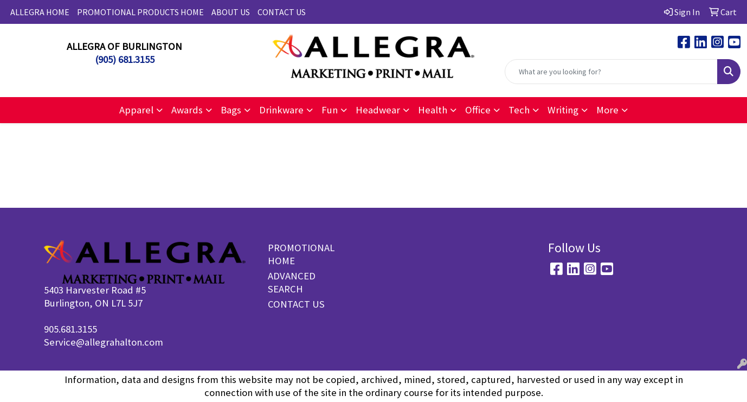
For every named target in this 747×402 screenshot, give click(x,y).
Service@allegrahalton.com (103, 342)
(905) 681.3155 (124, 59)
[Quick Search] (611, 71)
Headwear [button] (378, 110)
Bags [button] (231, 110)
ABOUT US (230, 12)
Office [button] (478, 110)
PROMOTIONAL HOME (296, 254)
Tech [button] (519, 110)
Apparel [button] (136, 110)
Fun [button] (329, 110)
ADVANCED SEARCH (291, 282)
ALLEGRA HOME (39, 12)
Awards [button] (187, 110)
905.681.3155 (70, 329)
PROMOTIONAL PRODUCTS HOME (140, 12)
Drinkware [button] (281, 110)
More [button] (607, 110)
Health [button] (432, 110)
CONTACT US (281, 12)
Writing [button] (563, 110)
